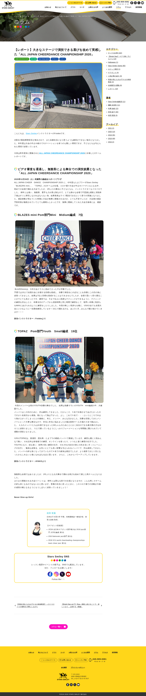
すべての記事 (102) (115, 53)
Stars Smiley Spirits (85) (117, 66)
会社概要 (64, 667)
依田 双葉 (33, 59)
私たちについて (61, 7)
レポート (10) (113, 89)
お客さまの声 (93, 7)
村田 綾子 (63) (113, 112)
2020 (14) (111, 132)
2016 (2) (111, 142)
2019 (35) (111, 135)
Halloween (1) (113, 62)
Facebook (131, 2)
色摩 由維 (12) (113, 108)
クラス (73, 7)
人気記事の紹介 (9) (115, 76)
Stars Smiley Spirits (44, 59)
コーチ (81, 7)
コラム (118, 7)
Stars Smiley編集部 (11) (117, 102)
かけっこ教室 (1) (114, 69)
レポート (62, 59)
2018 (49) (111, 138)
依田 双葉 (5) (113, 115)
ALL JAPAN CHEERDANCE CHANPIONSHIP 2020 (62, 155)
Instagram (135, 2)
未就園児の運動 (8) (115, 85)
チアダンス (55, 59)
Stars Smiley (31, 135)
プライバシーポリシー (78, 667)
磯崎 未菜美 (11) (114, 105)
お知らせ (48, 7)
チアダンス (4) (113, 73)
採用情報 (138, 7)
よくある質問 (107, 7)
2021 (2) (111, 128)
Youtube (142, 2)
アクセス (128, 7)
